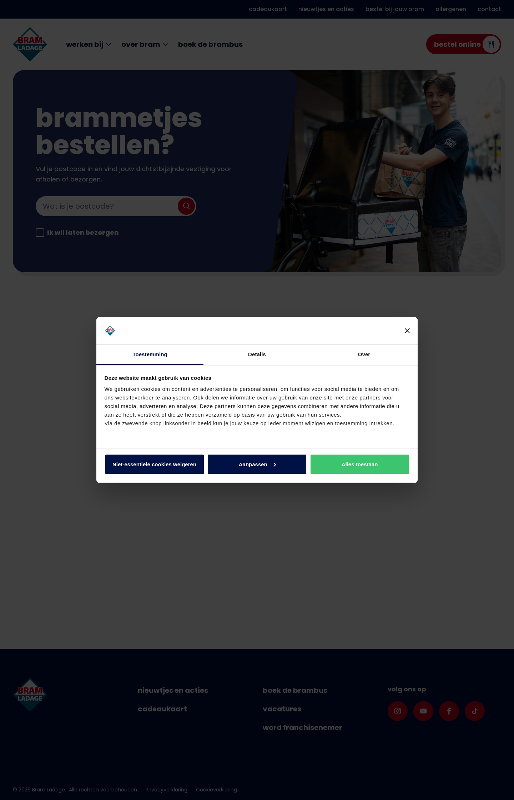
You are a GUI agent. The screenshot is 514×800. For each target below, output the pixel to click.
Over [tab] (364, 354)
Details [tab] (257, 354)
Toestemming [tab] (149, 354)
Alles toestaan (360, 464)
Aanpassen (257, 464)
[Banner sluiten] (407, 330)
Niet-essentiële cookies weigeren (154, 464)
